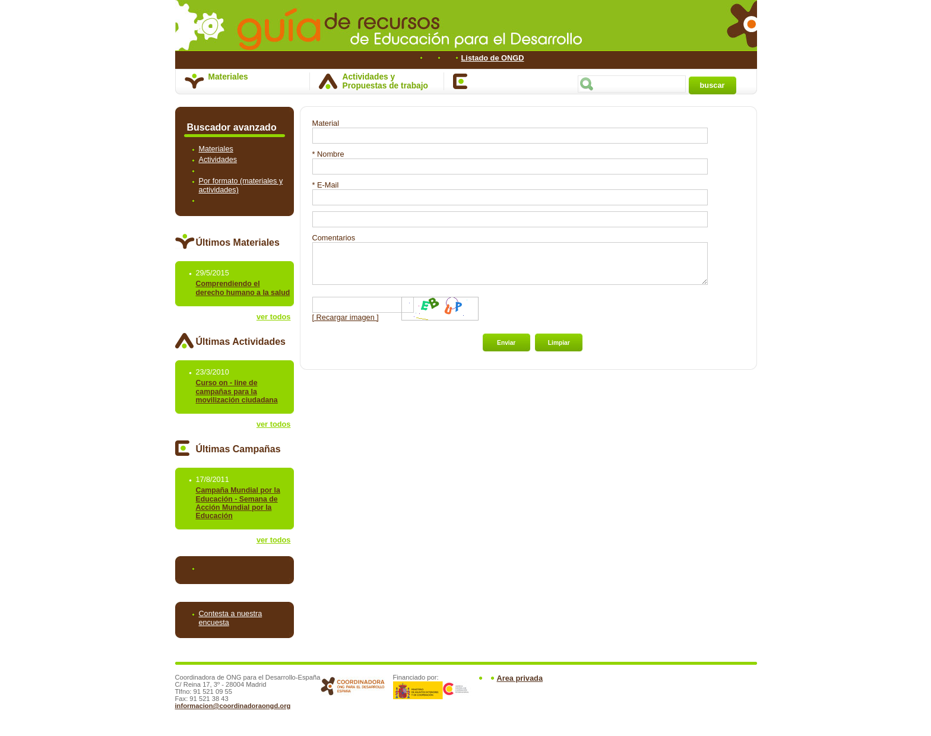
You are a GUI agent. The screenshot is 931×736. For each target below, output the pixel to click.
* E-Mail (325, 184)
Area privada (520, 678)
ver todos (273, 316)
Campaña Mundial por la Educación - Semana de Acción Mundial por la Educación (238, 503)
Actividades (218, 160)
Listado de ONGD (492, 57)
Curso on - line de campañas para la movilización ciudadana (237, 391)
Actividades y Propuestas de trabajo (385, 81)
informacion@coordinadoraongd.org (233, 705)
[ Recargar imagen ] (345, 324)
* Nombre (328, 154)
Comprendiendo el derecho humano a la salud (243, 288)
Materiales (228, 76)
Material (326, 123)
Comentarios (334, 237)
